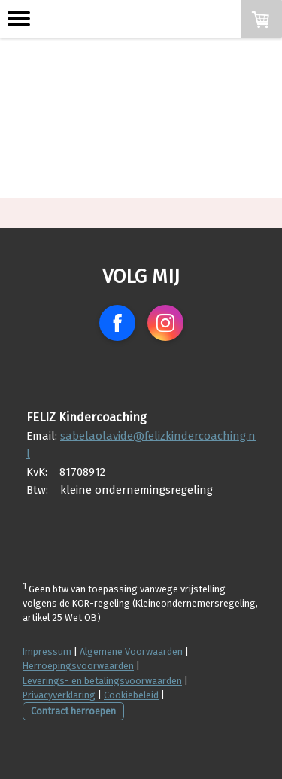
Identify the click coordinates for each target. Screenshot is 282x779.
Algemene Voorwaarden (131, 651)
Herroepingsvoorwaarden (78, 665)
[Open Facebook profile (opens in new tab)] (117, 323)
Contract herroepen (73, 711)
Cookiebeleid (131, 695)
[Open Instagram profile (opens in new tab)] (165, 323)
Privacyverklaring (59, 695)
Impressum (47, 651)
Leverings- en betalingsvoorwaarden (102, 680)
